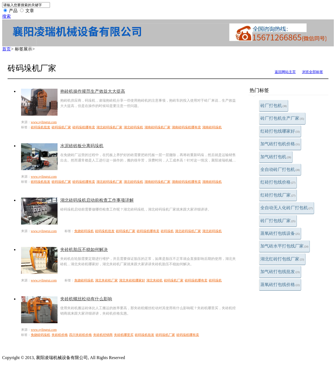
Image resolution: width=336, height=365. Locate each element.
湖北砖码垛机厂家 (109, 127)
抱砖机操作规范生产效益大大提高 (92, 91)
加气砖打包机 (275, 156)
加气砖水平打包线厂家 (284, 246)
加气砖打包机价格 (280, 144)
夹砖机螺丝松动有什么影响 (86, 299)
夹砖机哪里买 (123, 335)
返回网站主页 (285, 72)
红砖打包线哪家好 (280, 131)
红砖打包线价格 (277, 182)
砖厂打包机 (273, 105)
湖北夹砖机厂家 (106, 280)
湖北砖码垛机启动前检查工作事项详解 (97, 200)
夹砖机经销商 (103, 335)
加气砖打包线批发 (280, 271)
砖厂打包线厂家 (277, 220)
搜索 (6, 16)
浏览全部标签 (312, 72)
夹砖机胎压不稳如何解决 (84, 249)
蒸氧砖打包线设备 (280, 233)
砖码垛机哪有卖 (83, 127)
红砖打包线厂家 (277, 195)
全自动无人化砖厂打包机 (286, 207)
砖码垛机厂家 (61, 127)
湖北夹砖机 (154, 280)
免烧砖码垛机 (84, 231)
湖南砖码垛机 (212, 127)
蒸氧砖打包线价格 (280, 284)
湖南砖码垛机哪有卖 (186, 127)
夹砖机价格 (60, 335)
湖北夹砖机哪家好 (132, 280)
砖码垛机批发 (40, 127)
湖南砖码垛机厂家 (157, 127)
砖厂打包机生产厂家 (282, 118)
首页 (6, 49)
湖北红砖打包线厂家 (282, 259)
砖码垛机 (167, 231)
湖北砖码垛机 (133, 127)
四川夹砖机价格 (80, 335)
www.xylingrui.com (44, 122)
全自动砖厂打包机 (280, 169)
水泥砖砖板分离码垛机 (81, 145)
